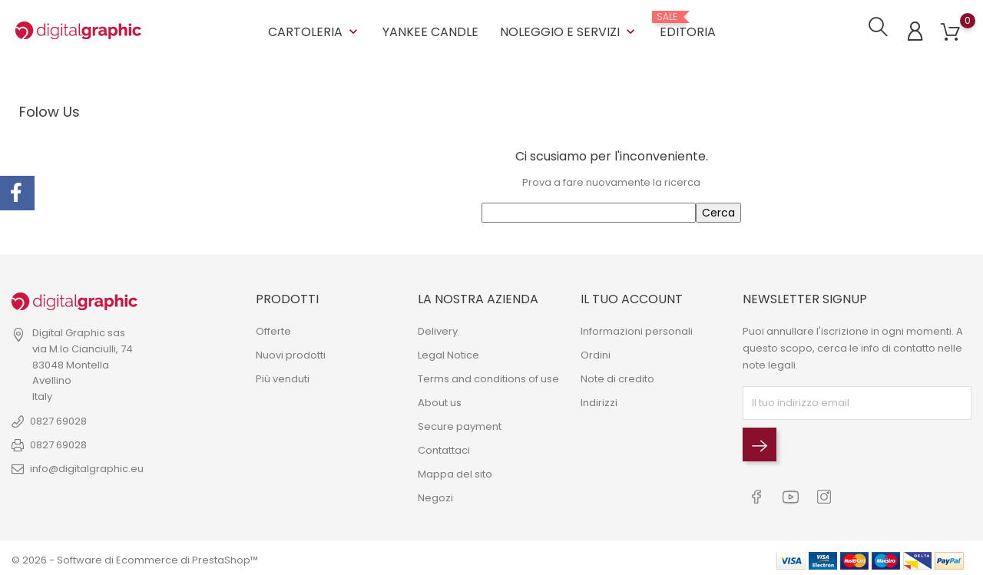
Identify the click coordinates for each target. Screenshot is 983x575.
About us (440, 399)
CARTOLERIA (314, 30)
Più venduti (282, 375)
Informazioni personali (637, 328)
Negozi (435, 494)
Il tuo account (632, 297)
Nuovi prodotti (291, 352)
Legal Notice (448, 352)
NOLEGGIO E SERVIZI (569, 30)
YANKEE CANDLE (430, 30)
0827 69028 (58, 418)
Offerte (273, 328)
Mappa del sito (455, 471)
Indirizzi (599, 399)
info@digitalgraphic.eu (87, 466)
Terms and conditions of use (488, 375)
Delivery (438, 328)
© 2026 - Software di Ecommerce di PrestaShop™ (135, 555)
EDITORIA (688, 24)
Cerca (718, 210)
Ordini (596, 352)
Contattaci (444, 447)
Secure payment (459, 423)
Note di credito (617, 375)
